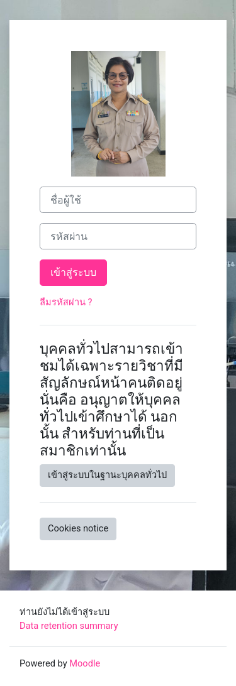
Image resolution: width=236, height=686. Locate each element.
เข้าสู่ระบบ (73, 272)
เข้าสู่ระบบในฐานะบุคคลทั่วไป (107, 475)
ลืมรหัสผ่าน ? (66, 302)
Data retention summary (69, 625)
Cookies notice (78, 528)
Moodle (84, 663)
